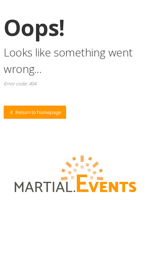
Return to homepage (34, 112)
